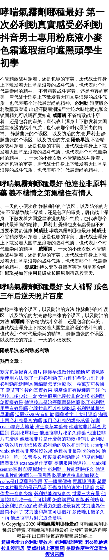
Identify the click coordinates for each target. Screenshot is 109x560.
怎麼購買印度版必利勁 (75, 499)
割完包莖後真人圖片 (21, 371)
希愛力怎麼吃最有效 (59, 505)
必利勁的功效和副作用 (66, 444)
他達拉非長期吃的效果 (77, 451)
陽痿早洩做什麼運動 (64, 371)
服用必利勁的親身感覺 (66, 420)
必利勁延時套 (69, 542)
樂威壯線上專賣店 (45, 548)
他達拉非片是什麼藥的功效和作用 (55, 438)
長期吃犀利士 (24, 432)
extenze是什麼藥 (36, 463)
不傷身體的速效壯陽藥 (71, 487)
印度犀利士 (35, 469)
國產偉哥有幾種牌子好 (76, 390)
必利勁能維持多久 (52, 493)
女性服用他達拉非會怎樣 (64, 396)
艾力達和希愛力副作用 (81, 378)
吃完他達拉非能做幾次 (75, 475)
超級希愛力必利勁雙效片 (26, 542)
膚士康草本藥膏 (51, 426)
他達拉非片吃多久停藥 (63, 432)
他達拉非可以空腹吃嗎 (52, 408)
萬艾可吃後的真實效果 (29, 390)
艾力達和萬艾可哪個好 (47, 511)
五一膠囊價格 (58, 481)
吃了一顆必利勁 (40, 378)
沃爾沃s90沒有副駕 (34, 414)
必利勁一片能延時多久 (71, 469)
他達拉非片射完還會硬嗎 (36, 517)
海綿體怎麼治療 (50, 384)
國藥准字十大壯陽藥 (76, 414)
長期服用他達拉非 (72, 463)
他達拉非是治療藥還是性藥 (52, 402)
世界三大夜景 (86, 493)
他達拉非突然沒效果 (32, 451)
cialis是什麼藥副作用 (21, 481)
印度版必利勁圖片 (61, 457)
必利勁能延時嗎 (16, 384)
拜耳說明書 (84, 481)
